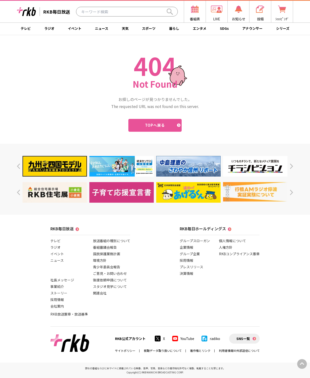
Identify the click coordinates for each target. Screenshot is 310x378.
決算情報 (186, 273)
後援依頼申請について (110, 280)
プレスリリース (191, 266)
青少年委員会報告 (106, 266)
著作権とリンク (200, 350)
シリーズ (282, 28)
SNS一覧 (243, 338)
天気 (125, 28)
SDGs (224, 28)
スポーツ (148, 28)
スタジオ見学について (110, 286)
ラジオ (49, 28)
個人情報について (232, 240)
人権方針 (225, 247)
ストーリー (58, 293)
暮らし (174, 28)
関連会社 (100, 293)
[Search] (170, 11)
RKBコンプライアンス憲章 (239, 253)
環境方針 (100, 260)
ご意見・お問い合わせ (110, 273)
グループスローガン (195, 240)
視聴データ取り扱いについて (163, 350)
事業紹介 (57, 286)
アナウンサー (252, 28)
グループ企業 (190, 253)
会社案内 (57, 306)
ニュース (101, 28)
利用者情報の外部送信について (239, 350)
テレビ (26, 28)
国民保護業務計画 (106, 253)
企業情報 (186, 247)
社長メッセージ (62, 280)
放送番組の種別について (111, 240)
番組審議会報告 (105, 247)
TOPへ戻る (155, 125)
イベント (74, 28)
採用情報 (57, 299)
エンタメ (199, 28)
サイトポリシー (125, 350)
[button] (18, 166)
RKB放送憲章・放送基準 (69, 314)
